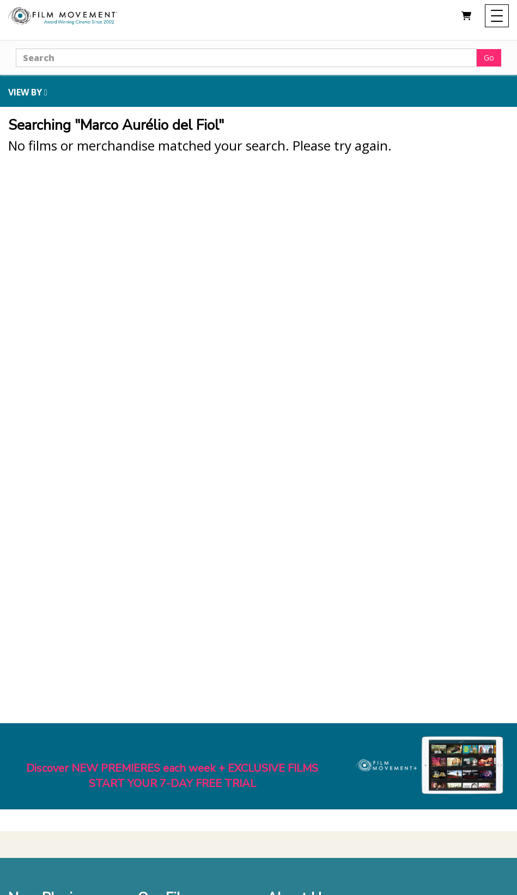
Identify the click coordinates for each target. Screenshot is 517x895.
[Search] (246, 58)
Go (489, 57)
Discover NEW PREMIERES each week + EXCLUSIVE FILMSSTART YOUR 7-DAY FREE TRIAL (172, 776)
